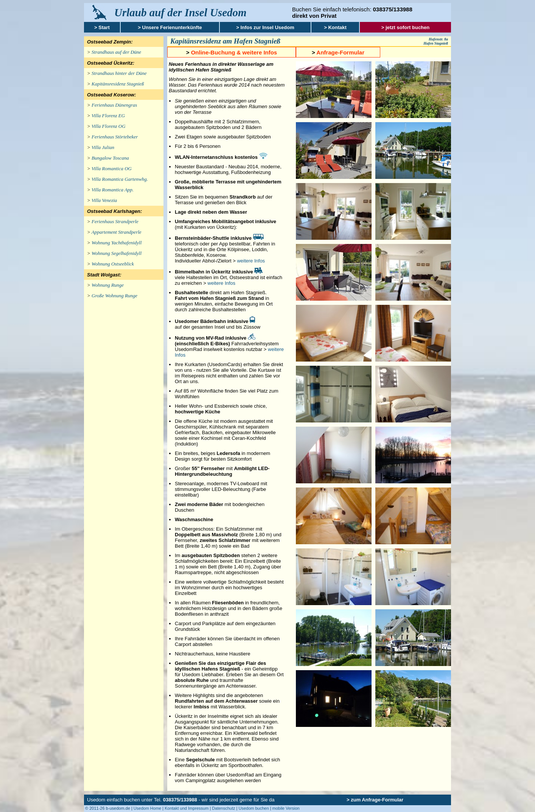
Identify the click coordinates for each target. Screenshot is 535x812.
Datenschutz (223, 808)
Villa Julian (103, 147)
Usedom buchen (253, 808)
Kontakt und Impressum (186, 808)
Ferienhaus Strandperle (115, 221)
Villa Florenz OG (109, 126)
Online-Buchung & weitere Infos (234, 52)
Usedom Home (147, 808)
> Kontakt (335, 27)
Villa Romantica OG (112, 168)
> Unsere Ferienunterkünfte (170, 27)
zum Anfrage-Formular (377, 800)
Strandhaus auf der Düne (116, 52)
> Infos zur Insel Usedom (265, 27)
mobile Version (286, 808)
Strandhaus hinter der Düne (119, 73)
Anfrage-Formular (340, 52)
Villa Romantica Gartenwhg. (120, 179)
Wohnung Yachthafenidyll (117, 242)
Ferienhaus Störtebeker (115, 137)
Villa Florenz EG (108, 115)
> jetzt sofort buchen (405, 27)
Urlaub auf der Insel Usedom (180, 12)
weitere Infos (251, 261)
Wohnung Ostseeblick (113, 264)
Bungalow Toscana (110, 158)
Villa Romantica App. (113, 190)
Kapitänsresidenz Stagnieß (118, 84)
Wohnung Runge (108, 285)
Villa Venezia (104, 200)
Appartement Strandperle (117, 232)
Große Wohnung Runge (114, 295)
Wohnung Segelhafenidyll (117, 253)
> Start (102, 27)
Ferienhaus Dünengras (114, 105)
